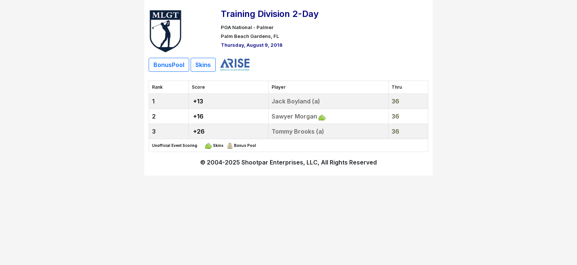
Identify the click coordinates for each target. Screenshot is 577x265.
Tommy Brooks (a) (298, 131)
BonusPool (168, 64)
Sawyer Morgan (294, 116)
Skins (203, 64)
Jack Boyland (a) (296, 101)
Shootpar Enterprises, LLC (279, 162)
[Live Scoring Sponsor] (234, 64)
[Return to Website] (166, 30)
